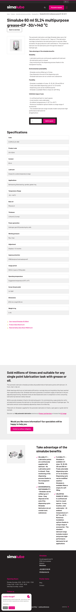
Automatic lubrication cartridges (23, 14)
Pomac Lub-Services (45, 413)
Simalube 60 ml (35, 14)
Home (8, 14)
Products (13, 14)
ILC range (63, 413)
